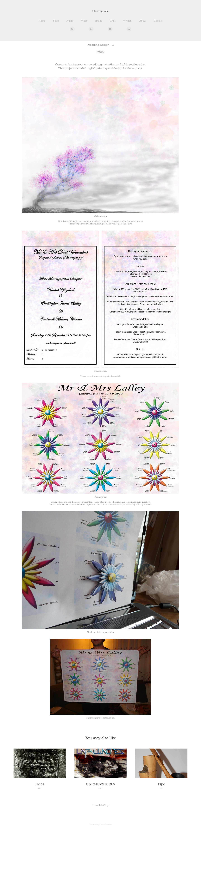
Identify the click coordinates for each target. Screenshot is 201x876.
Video (84, 20)
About (142, 20)
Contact (158, 20)
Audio (69, 20)
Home (42, 20)
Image (98, 20)
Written (127, 20)
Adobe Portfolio (105, 825)
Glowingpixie (100, 11)
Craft (113, 20)
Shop (56, 20)
